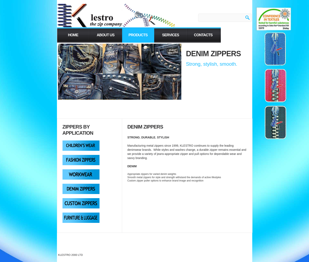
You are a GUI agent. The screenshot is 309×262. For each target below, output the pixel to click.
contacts (203, 35)
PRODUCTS (138, 35)
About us (106, 35)
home (73, 35)
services (170, 35)
